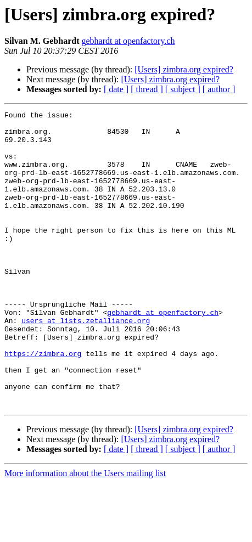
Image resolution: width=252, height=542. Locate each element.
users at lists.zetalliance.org (85, 363)
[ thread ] (147, 89)
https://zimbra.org (42, 403)
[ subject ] (182, 89)
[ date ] (116, 89)
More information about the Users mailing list (85, 532)
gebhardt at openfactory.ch (128, 41)
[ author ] (219, 89)
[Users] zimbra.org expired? (184, 69)
